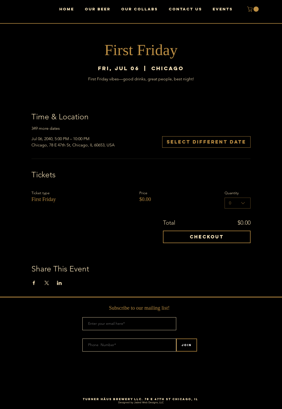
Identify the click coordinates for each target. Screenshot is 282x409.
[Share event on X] (46, 283)
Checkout (207, 237)
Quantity (232, 193)
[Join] (186, 345)
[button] (253, 9)
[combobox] (238, 203)
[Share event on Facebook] (33, 283)
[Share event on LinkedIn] (59, 283)
